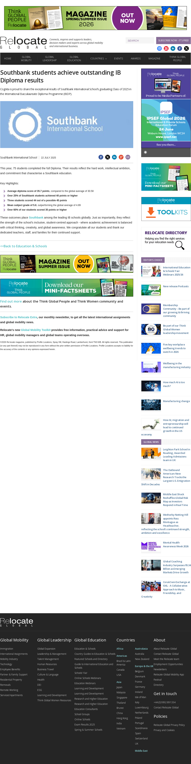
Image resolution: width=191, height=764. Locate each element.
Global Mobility (26, 58)
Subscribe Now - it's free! (173, 40)
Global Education (74, 58)
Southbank (36, 217)
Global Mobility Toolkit (36, 330)
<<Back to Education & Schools (23, 246)
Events (118, 58)
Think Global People (177, 58)
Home (7, 58)
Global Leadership (50, 58)
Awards (136, 58)
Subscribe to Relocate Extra (18, 317)
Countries (97, 58)
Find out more (11, 301)
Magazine (154, 58)
